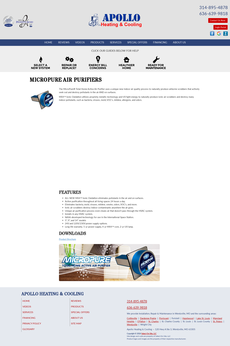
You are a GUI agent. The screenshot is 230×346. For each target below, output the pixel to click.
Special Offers (137, 42)
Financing (160, 42)
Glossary (32, 332)
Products (97, 42)
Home (48, 42)
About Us (179, 42)
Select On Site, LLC (149, 333)
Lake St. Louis (203, 318)
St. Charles (153, 321)
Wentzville (132, 324)
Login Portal (220, 27)
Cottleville (132, 318)
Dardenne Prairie (148, 318)
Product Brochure (67, 239)
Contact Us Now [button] (218, 20)
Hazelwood (188, 318)
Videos (80, 42)
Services (115, 42)
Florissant (164, 318)
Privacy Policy (36, 326)
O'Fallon (141, 321)
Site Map (80, 326)
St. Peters (217, 321)
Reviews (63, 42)
